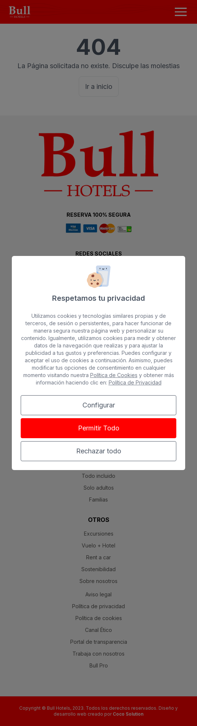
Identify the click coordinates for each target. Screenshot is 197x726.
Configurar (98, 405)
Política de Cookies (113, 375)
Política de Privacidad (135, 382)
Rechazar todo (98, 451)
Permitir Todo (98, 428)
